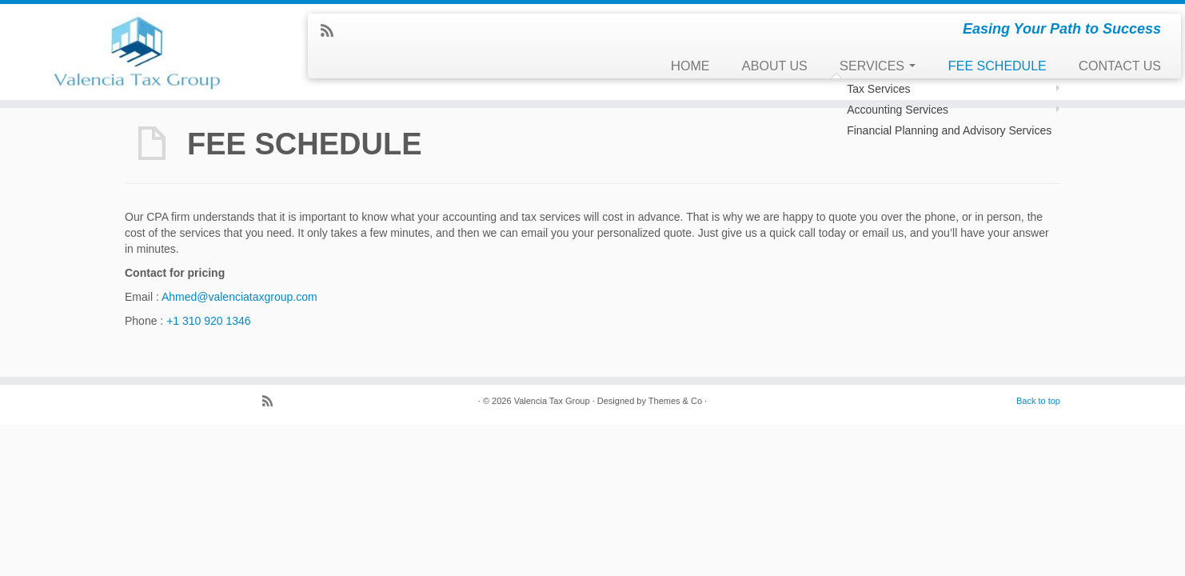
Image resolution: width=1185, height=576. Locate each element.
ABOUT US (775, 66)
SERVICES (878, 66)
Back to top (1038, 401)
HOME (690, 66)
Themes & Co (675, 401)
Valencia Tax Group (552, 401)
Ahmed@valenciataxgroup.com (239, 296)
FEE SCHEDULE (997, 66)
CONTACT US (1120, 66)
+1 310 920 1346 (208, 320)
